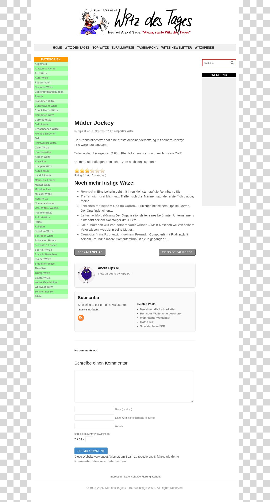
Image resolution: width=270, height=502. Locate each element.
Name (123, 409)
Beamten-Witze (44, 87)
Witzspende (204, 47)
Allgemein (41, 64)
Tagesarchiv (147, 47)
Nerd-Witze (41, 198)
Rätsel (38, 221)
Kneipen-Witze (43, 166)
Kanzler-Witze (43, 152)
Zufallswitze (123, 47)
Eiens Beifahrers (177, 252)
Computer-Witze (44, 115)
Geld (37, 138)
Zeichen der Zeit (44, 291)
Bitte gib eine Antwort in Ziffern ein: (92, 434)
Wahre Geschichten (46, 282)
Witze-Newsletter (176, 47)
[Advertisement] (135, 86)
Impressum (116, 476)
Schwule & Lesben (46, 245)
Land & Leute (43, 175)
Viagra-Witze (42, 277)
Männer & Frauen (45, 180)
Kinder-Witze (42, 156)
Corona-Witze (43, 119)
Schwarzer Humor (45, 240)
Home (57, 47)
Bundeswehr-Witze (46, 105)
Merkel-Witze (42, 184)
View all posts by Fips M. (116, 273)
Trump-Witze (42, 273)
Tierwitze (40, 268)
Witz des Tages (77, 47)
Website (119, 426)
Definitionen (42, 124)
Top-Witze (101, 47)
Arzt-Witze (41, 73)
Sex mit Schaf (90, 252)
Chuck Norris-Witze (46, 110)
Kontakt (156, 476)
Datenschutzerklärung (137, 476)
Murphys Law (43, 189)
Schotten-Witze (44, 231)
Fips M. (82, 131)
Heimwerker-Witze (46, 142)
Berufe (39, 96)
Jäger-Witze (42, 147)
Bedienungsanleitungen (49, 91)
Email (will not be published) (135, 417)
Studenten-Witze (45, 263)
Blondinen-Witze (45, 101)
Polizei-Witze (42, 217)
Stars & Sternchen (46, 254)
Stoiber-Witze (43, 259)
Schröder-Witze (44, 235)
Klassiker (40, 161)
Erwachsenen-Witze (47, 129)
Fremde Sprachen (45, 133)
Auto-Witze (41, 77)
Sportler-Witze (125, 131)
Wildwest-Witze (44, 287)
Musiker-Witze (43, 194)
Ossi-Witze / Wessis (46, 208)
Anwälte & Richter (46, 68)
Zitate (38, 296)
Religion (40, 226)
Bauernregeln (43, 82)
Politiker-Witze (43, 212)
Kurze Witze (42, 170)
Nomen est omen (45, 203)
